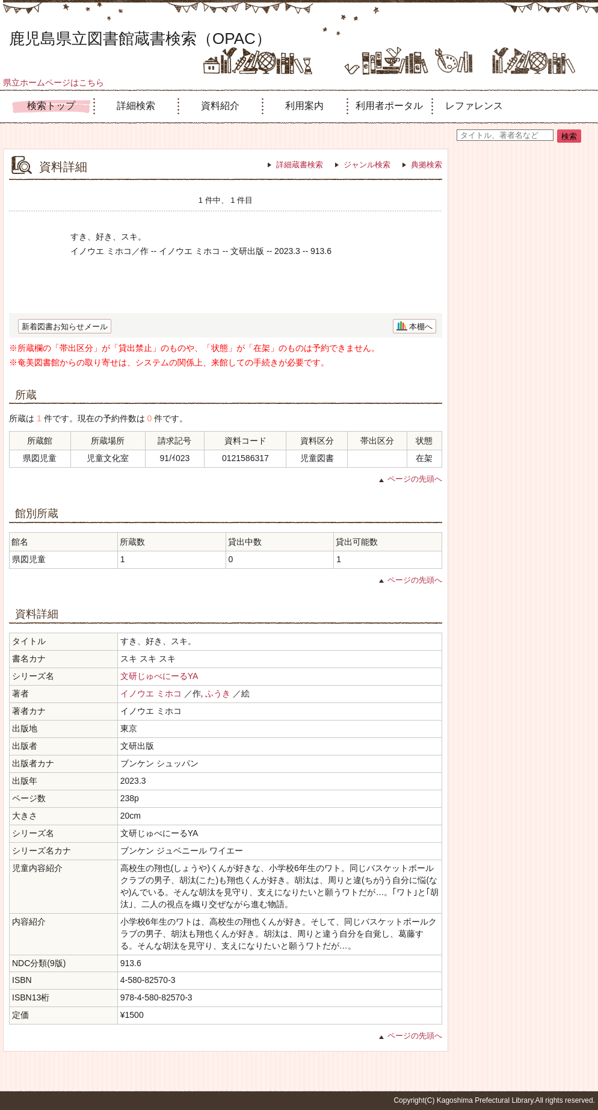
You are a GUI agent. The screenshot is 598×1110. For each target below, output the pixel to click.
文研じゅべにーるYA (159, 676)
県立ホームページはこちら (53, 82)
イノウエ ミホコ (151, 693)
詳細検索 (136, 106)
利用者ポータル (389, 106)
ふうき (217, 693)
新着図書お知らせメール (65, 326)
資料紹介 (220, 106)
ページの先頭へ (414, 478)
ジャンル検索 (367, 164)
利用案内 (304, 106)
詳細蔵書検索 (299, 164)
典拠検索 (426, 164)
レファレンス (474, 106)
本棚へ (421, 326)
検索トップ (51, 106)
